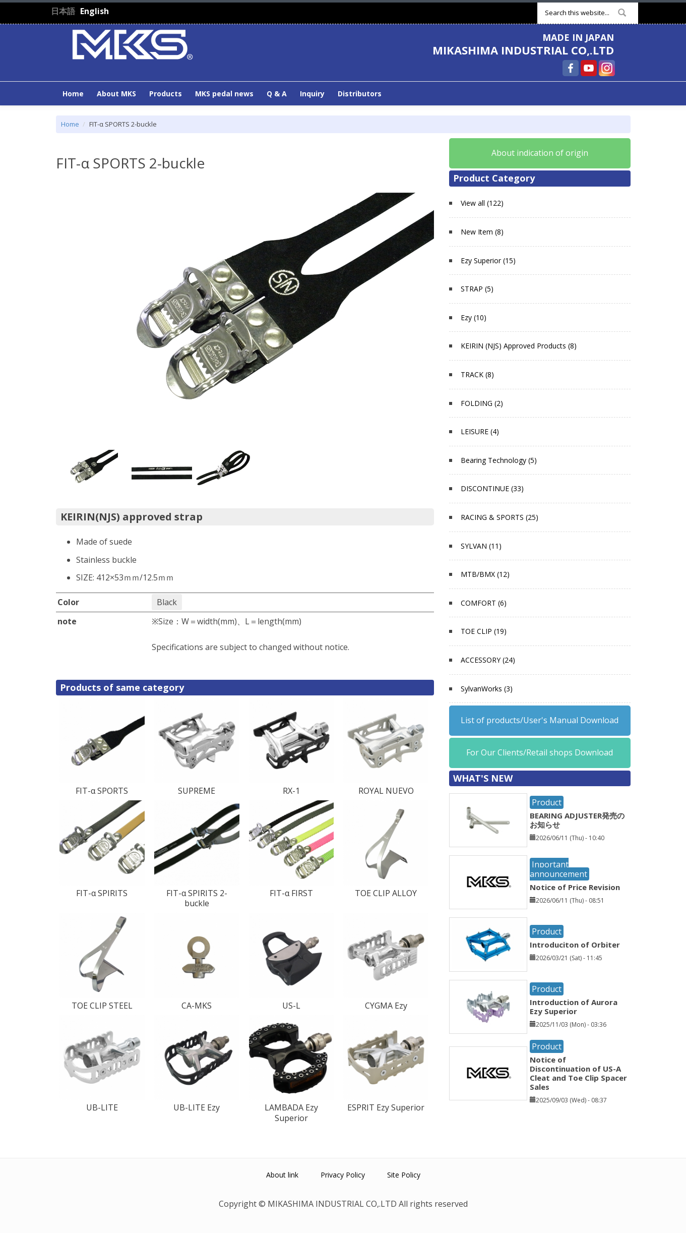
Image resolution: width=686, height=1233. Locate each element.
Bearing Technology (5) (499, 460)
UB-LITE (102, 1107)
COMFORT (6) (484, 603)
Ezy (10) (473, 317)
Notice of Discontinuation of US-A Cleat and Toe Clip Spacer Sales (578, 1073)
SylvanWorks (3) (487, 688)
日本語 (63, 11)
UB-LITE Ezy (196, 1107)
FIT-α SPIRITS (102, 893)
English (94, 11)
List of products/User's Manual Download (539, 720)
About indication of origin (539, 152)
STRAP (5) (477, 288)
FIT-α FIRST (291, 893)
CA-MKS (196, 1005)
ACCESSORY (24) (488, 660)
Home (73, 93)
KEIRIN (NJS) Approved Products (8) (519, 345)
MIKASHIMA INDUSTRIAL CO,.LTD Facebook (571, 68)
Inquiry (312, 93)
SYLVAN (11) (481, 546)
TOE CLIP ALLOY (386, 893)
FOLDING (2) (482, 403)
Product (547, 802)
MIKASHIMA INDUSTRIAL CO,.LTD (523, 49)
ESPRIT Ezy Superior (385, 1107)
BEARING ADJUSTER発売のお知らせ (577, 820)
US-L (291, 1005)
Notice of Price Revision (575, 887)
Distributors (360, 93)
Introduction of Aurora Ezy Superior (573, 1006)
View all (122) (482, 203)
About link (282, 1175)
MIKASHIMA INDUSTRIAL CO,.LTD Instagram (607, 68)
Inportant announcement (558, 869)
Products (165, 93)
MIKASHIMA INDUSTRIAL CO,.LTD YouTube (589, 68)
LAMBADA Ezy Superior (291, 1113)
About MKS (116, 93)
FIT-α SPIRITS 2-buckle (196, 898)
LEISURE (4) (480, 431)
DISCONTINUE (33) (492, 488)
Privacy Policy (343, 1175)
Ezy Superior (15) (488, 260)
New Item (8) (482, 232)
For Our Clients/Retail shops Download (539, 752)
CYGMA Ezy (386, 1005)
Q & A (277, 93)
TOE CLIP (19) (484, 631)
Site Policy (403, 1175)
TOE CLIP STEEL (102, 1005)
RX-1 (291, 790)
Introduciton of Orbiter (575, 945)
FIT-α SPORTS (102, 790)
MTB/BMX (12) (485, 574)
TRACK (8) (477, 374)
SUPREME (196, 790)
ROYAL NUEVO (386, 790)
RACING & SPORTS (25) (499, 517)
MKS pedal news (224, 93)
